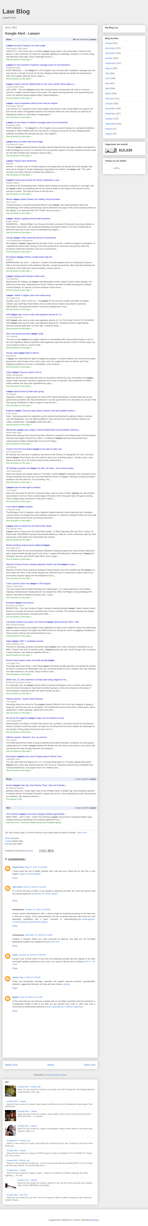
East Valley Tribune (14, 106)
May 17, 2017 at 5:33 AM (36, 867)
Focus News (11, 413)
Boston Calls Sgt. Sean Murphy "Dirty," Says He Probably (36, 785)
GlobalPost (11, 356)
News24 (9, 163)
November (110, 53)
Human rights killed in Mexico (22, 353)
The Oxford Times (14, 529)
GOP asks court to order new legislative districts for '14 (34, 314)
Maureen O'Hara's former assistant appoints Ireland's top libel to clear (41, 564)
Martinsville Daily (13, 432)
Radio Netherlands (14, 375)
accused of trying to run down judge (25, 45)
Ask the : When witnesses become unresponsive (31, 238)
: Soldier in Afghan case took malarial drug (28, 295)
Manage (8, 844)
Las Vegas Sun (13, 298)
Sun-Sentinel (12, 336)
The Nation (11, 394)
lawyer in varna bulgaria (30, 874)
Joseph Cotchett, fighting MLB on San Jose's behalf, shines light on (41, 84)
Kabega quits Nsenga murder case (25, 276)
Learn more (82, 832)
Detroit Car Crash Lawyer (46, 894)
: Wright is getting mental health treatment (28, 218)
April (107, 88)
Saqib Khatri (18, 867)
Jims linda (17, 887)
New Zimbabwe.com (15, 644)
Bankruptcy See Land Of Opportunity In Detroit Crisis (34, 756)
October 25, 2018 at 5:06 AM (37, 909)
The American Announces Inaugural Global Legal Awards (36, 814)
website (66, 984)
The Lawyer (11, 490)
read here (55, 942)
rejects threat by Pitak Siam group (25, 391)
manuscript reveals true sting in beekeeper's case (32, 180)
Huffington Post (13, 759)
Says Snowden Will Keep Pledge (24, 141)
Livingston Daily (13, 509)
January (109, 43)
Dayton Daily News (14, 586)
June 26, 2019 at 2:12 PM (31, 997)
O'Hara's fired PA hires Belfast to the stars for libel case (34, 449)
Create (8, 841)
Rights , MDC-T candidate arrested (24, 641)
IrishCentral (11, 567)
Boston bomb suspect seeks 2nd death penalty (30, 660)
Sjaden (15, 997)
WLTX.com (11, 202)
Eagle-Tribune (12, 221)
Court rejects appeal (19, 506)
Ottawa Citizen (12, 183)
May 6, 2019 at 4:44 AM (29, 977)
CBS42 (9, 260)
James (15, 977)
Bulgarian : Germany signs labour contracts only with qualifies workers (41, 410)
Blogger (95, 1220)
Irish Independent (14, 452)
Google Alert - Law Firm (17, 1195)
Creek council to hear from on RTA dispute (28, 583)
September (110, 63)
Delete (8, 838)
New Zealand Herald (15, 625)
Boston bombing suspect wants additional (28, 545)
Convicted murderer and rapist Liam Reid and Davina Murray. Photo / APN (42, 622)
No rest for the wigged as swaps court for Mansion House (35, 718)
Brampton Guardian (15, 605)
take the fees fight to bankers (23, 487)
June (107, 78)
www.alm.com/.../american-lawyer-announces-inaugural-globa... (34, 822)
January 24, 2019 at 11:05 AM (32, 955)
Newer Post (11, 1065)
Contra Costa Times (15, 87)
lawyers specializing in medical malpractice (64, 1007)
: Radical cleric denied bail (21, 161)
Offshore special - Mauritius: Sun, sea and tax (26, 737)
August (108, 68)
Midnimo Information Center (18, 682)
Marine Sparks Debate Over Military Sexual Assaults (33, 199)
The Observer (12, 279)
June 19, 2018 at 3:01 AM (34, 887)
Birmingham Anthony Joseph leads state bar (29, 257)
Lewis (15, 955)
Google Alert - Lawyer (16, 1101)
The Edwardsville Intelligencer (19, 240)
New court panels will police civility (24, 334)
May (107, 83)
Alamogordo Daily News (17, 48)
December (110, 48)
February (109, 98)
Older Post (89, 1065)
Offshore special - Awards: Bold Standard (24, 699)
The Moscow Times (14, 144)
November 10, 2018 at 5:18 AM (38, 935)
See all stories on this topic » (19, 59)
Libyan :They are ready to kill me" (24, 372)
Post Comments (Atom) (56, 1075)
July (107, 73)
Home (50, 1065)
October (109, 58)
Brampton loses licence (20, 603)
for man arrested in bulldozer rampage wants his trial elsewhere (38, 65)
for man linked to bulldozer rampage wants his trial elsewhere (37, 122)
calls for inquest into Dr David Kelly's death (28, 526)
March (108, 93)
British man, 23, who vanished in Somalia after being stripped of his (37, 679)
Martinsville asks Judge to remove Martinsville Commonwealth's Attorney (43, 430)
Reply (14, 878)
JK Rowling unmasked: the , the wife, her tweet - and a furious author (40, 468)
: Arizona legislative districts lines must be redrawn (32, 103)
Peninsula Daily (13, 67)
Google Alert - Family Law (29, 1087)
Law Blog (16, 11)
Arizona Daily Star (14, 317)
